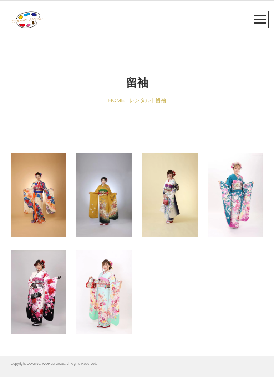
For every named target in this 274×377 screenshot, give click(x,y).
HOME (116, 100)
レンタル (140, 100)
